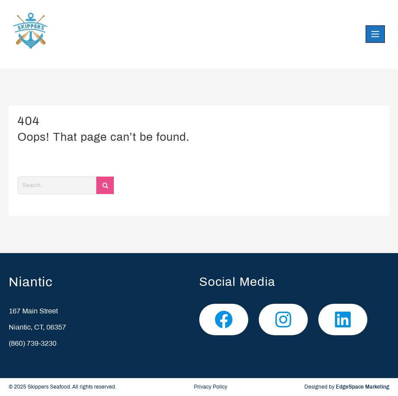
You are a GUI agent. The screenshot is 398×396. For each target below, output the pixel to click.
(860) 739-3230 (32, 343)
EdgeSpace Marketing (362, 387)
